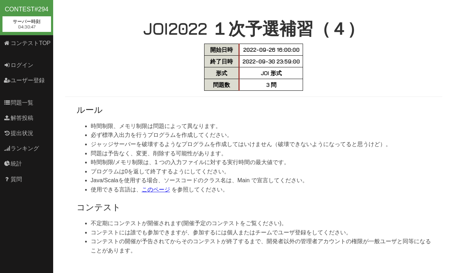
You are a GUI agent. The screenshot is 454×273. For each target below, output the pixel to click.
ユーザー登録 (24, 80)
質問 (13, 179)
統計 (13, 164)
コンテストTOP (27, 43)
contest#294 (26, 19)
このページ (156, 189)
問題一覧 (19, 103)
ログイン (19, 65)
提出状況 (19, 133)
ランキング (21, 148)
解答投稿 (19, 118)
